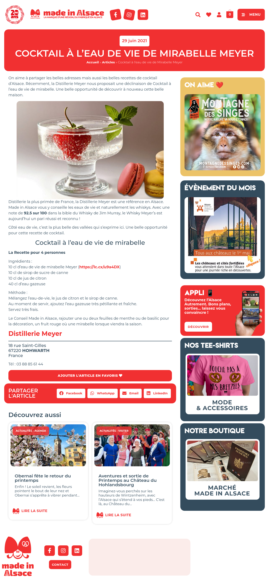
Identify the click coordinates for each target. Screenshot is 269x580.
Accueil (92, 62)
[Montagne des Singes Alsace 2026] (223, 169)
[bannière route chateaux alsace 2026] (223, 272)
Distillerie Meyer (35, 334)
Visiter (123, 430)
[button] (71, 393)
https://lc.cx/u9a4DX (99, 267)
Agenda (40, 430)
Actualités (24, 430)
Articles (108, 62)
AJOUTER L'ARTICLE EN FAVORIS (90, 376)
